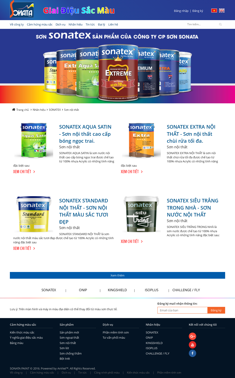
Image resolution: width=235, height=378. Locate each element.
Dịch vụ (66, 372)
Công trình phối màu (107, 372)
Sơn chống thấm (71, 353)
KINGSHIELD (117, 290)
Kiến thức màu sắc (22, 332)
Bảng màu (16, 343)
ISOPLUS (151, 290)
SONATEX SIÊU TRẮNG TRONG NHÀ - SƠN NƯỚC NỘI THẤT (192, 207)
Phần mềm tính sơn (116, 332)
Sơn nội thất (68, 343)
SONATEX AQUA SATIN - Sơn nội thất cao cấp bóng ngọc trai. (85, 133)
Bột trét (65, 359)
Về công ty (16, 372)
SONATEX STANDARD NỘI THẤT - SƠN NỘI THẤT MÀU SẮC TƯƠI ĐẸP (83, 211)
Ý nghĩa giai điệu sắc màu (26, 338)
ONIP (83, 290)
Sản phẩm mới (69, 332)
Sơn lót (64, 348)
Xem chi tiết (24, 172)
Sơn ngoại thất (69, 338)
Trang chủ (20, 110)
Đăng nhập (181, 11)
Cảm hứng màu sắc (42, 372)
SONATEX (48, 290)
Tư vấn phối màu (114, 338)
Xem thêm (117, 275)
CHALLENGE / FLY (186, 290)
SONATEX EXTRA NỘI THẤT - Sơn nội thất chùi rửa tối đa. (191, 133)
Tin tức (82, 372)
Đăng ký (197, 11)
